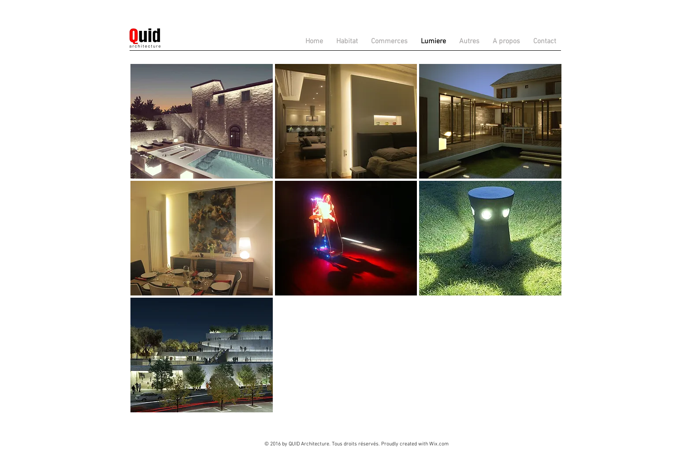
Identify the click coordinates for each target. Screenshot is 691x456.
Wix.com (439, 444)
